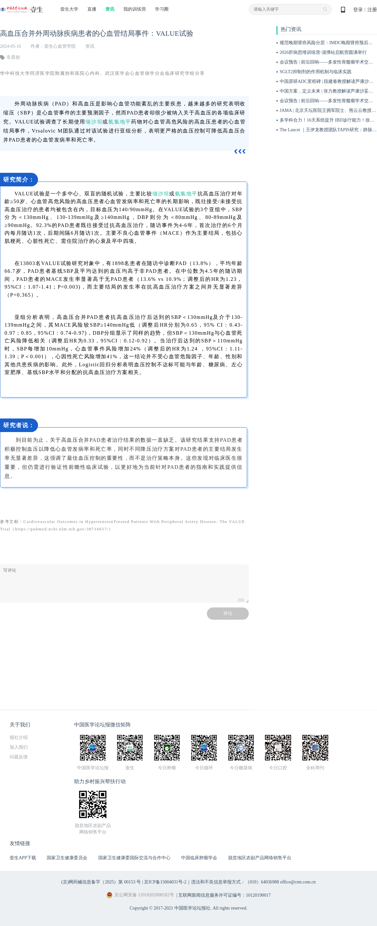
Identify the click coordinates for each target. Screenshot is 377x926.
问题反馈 (19, 756)
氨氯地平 (119, 121)
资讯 (109, 9)
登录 (358, 9)
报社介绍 (19, 737)
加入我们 (19, 747)
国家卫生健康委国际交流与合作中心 (134, 857)
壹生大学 (69, 9)
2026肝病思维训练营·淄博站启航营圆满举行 (323, 52)
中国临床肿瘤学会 (199, 857)
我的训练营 (134, 9)
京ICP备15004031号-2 (165, 882)
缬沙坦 (93, 121)
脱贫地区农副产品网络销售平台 (259, 857)
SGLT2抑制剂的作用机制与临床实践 (316, 71)
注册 (372, 9)
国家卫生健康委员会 (67, 857)
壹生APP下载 (23, 857)
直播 (91, 9)
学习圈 (162, 9)
